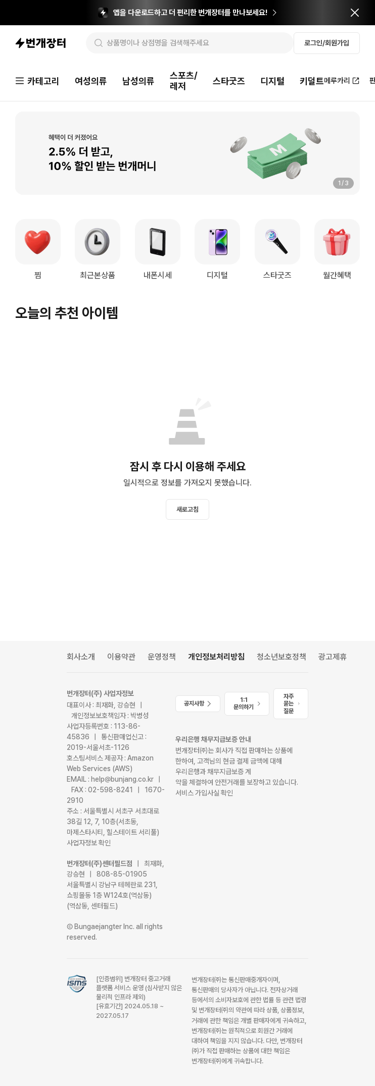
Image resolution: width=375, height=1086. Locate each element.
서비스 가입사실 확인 (204, 793)
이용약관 (121, 657)
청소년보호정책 (281, 657)
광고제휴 (332, 657)
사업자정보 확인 (89, 843)
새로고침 (187, 509)
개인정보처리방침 (216, 657)
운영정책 (162, 657)
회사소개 (81, 657)
